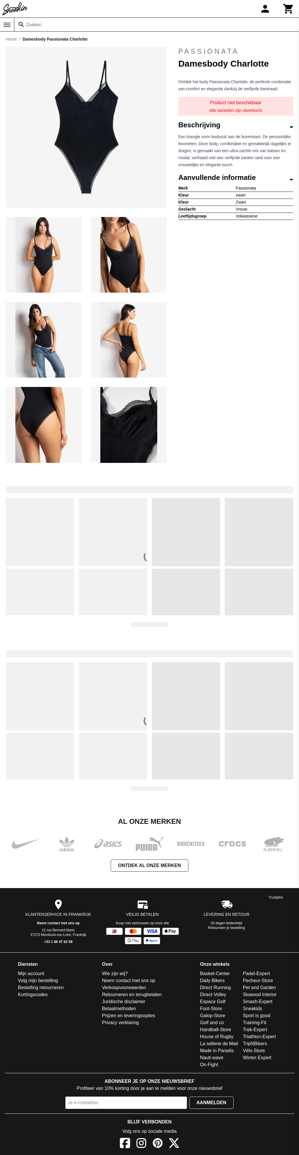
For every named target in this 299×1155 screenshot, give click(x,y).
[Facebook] (125, 1144)
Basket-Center (215, 973)
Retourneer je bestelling (226, 928)
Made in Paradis (217, 1050)
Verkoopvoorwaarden (124, 987)
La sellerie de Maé (219, 1043)
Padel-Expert (256, 973)
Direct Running (215, 987)
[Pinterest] (158, 1144)
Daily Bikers (212, 980)
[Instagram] (141, 1144)
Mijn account (31, 973)
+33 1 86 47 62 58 (58, 942)
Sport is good (256, 1015)
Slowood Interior (260, 994)
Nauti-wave (211, 1057)
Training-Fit (254, 1022)
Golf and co (212, 1022)
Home (11, 39)
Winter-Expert (257, 1057)
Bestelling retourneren (41, 987)
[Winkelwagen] (288, 9)
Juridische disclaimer (123, 1001)
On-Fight (209, 1064)
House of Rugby (217, 1036)
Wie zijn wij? (115, 973)
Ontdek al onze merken (149, 865)
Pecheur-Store (258, 980)
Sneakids (252, 1008)
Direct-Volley (213, 994)
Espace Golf (212, 1001)
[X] (174, 1144)
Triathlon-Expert (259, 1036)
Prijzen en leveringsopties (128, 1015)
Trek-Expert (255, 1029)
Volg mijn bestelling (38, 980)
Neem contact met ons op (58, 923)
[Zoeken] (21, 24)
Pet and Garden (259, 987)
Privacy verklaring (120, 1022)
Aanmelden (211, 1102)
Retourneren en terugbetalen (132, 994)
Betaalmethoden (119, 1008)
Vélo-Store (254, 1050)
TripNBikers (255, 1043)
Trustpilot (276, 897)
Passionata (208, 51)
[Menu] (7, 25)
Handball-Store (215, 1029)
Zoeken (33, 24)
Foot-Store (211, 1008)
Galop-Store (212, 1015)
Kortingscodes (33, 994)
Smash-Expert (257, 1001)
